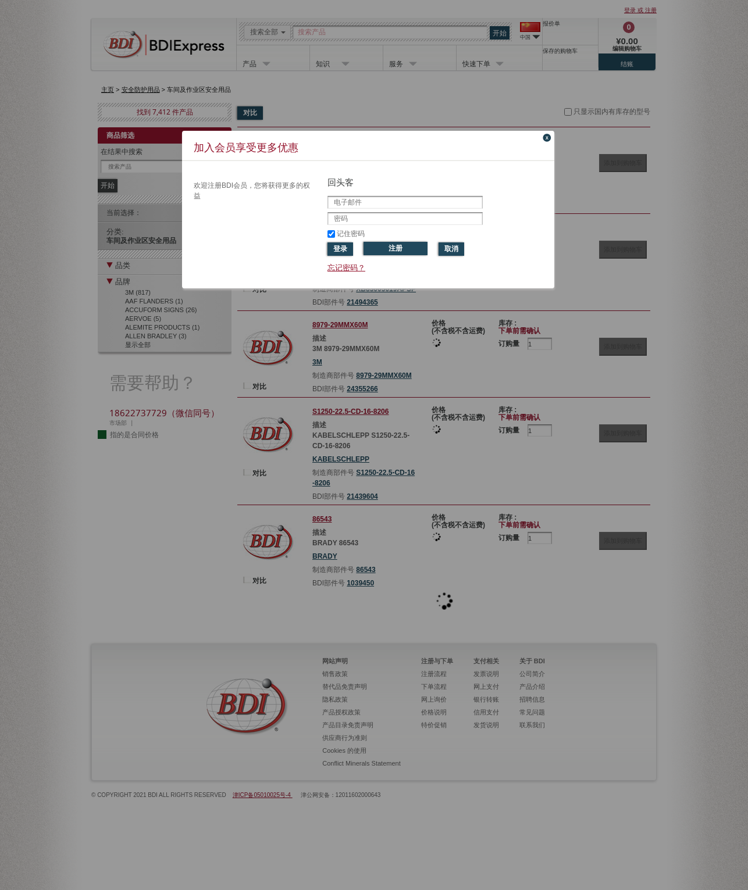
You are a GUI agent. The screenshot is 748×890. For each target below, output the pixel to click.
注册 (396, 248)
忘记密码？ (346, 267)
